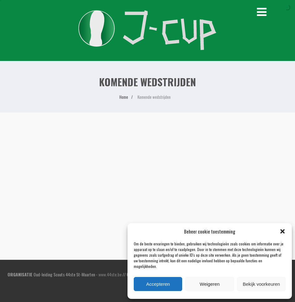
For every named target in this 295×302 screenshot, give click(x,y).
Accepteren (158, 284)
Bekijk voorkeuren (261, 284)
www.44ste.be (110, 274)
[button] (282, 231)
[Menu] (262, 11)
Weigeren (210, 284)
